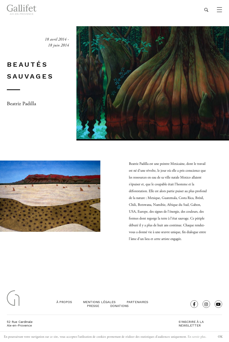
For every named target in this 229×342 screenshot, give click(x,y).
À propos (64, 302)
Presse (93, 306)
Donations (119, 306)
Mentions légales (99, 302)
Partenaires (137, 302)
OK (220, 337)
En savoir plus (197, 337)
